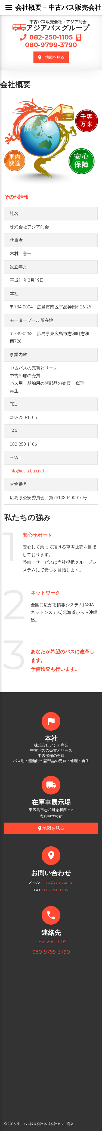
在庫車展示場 (51, 802)
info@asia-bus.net (27, 471)
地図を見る (51, 57)
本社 (51, 738)
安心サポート (37, 535)
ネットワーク (45, 593)
